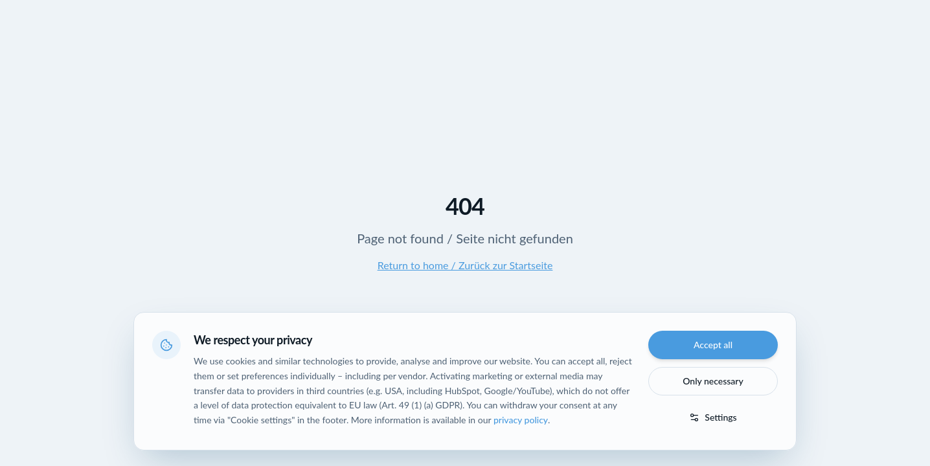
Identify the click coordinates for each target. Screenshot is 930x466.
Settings (712, 417)
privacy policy (520, 419)
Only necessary (713, 380)
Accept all (713, 344)
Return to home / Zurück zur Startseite (465, 265)
